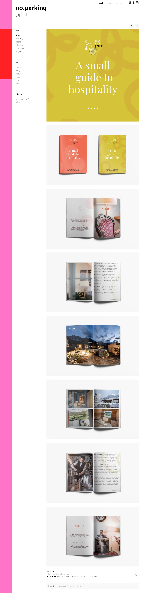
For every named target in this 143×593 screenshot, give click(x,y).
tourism (19, 67)
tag (17, 30)
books (18, 42)
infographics (21, 45)
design (18, 70)
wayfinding (20, 51)
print (18, 35)
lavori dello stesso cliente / (66, 586)
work (101, 3)
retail (18, 83)
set (17, 62)
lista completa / (22, 99)
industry (19, 77)
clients (19, 94)
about (109, 3)
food (17, 80)
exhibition (20, 48)
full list (18, 102)
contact (119, 3)
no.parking (31, 7)
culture (18, 74)
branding (19, 38)
